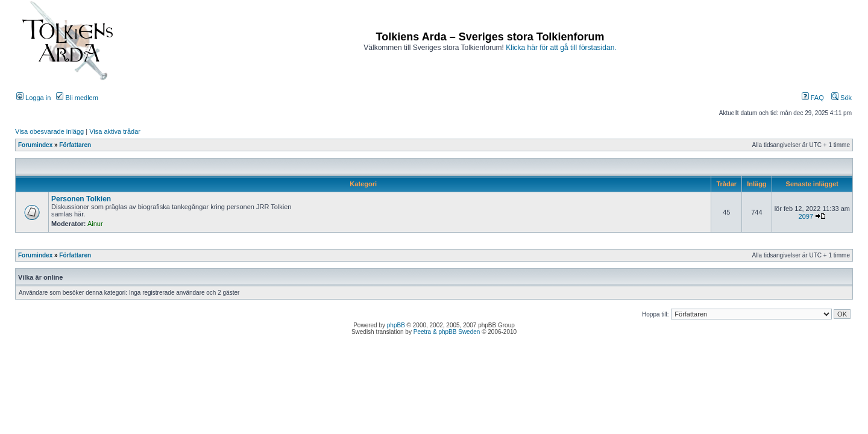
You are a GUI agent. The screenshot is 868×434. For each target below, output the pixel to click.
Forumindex (35, 145)
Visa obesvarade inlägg (49, 131)
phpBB (396, 325)
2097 (806, 216)
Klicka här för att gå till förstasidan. (561, 47)
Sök (841, 97)
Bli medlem (77, 97)
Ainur (95, 223)
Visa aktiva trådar (114, 131)
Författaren (75, 145)
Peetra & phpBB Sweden (447, 332)
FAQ (813, 97)
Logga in (33, 97)
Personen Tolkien (81, 199)
